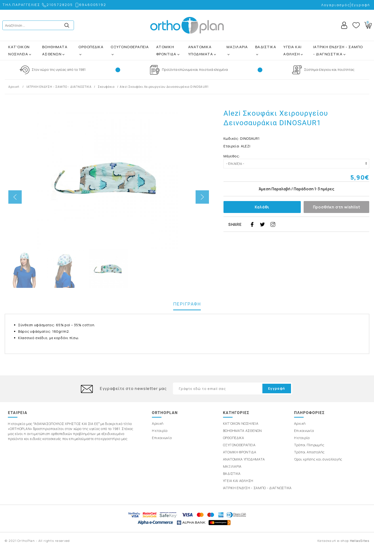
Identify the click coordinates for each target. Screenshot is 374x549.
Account (344, 25)
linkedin (304, 224)
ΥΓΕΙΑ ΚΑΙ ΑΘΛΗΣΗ (292, 50)
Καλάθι (262, 207)
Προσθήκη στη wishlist (336, 207)
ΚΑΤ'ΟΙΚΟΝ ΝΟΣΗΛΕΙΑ (19, 50)
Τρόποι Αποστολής (309, 452)
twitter (262, 224)
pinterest (283, 224)
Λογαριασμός (335, 5)
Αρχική (14, 87)
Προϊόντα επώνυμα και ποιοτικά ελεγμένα (195, 69)
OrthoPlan (187, 25)
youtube (314, 224)
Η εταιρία (160, 430)
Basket (367, 24)
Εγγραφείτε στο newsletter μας (133, 388)
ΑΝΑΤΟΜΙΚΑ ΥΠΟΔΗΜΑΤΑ (200, 50)
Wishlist (356, 25)
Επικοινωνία (162, 437)
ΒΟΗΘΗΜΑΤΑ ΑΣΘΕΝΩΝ (55, 50)
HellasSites (359, 541)
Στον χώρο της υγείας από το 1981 (59, 69)
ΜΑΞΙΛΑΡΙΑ (237, 46)
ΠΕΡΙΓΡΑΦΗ (187, 304)
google (293, 224)
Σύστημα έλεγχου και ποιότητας (329, 69)
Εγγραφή (361, 5)
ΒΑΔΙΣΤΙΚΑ (265, 46)
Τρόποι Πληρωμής (309, 445)
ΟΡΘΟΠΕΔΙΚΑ (91, 46)
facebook (252, 224)
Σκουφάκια (106, 87)
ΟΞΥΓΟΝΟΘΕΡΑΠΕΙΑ (130, 46)
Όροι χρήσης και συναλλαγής (318, 459)
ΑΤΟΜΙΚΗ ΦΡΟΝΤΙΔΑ (166, 50)
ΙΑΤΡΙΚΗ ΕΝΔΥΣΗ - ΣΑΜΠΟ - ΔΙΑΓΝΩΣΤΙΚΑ (338, 50)
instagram (272, 224)
